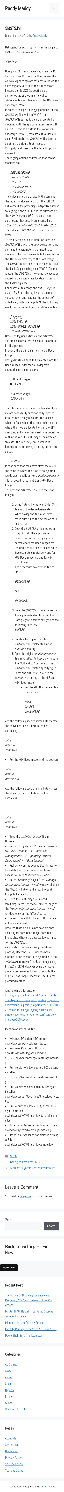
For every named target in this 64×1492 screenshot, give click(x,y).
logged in (25, 1196)
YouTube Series (14, 1470)
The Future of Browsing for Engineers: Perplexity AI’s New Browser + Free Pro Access (28, 1300)
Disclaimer (11, 1451)
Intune (9, 1396)
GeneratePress (48, 1486)
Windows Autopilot (16, 1409)
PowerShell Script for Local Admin (25, 1335)
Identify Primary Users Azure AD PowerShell (30, 1329)
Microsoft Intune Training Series (24, 1323)
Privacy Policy (13, 1458)
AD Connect (12, 1364)
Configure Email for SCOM (25, 1162)
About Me (10, 1438)
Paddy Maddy (18, 8)
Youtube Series (14, 1464)
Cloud (8, 1384)
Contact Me (12, 1445)
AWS (8, 1371)
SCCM (13, 1156)
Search (9, 1219)
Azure (8, 1377)
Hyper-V (9, 1390)
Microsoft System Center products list (32, 1168)
